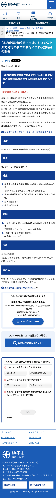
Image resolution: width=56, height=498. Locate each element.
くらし (5, 17)
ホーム (8, 28)
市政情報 (49, 17)
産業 (28, 28)
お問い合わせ (34, 443)
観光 (18, 17)
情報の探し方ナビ (43, 23)
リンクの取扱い (35, 437)
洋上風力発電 (37, 28)
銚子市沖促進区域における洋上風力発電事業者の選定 (28, 131)
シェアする (5, 60)
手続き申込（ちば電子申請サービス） (21, 287)
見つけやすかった (12, 385)
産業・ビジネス (18, 28)
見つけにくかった (37, 385)
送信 (28, 412)
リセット (9, 417)
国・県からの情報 (12, 30)
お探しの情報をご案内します (30, 342)
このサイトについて (36, 432)
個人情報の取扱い (8, 437)
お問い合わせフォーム (30, 321)
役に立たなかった (38, 373)
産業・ (33, 17)
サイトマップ (5, 432)
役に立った (10, 373)
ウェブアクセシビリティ (9, 443)
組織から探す (14, 23)
